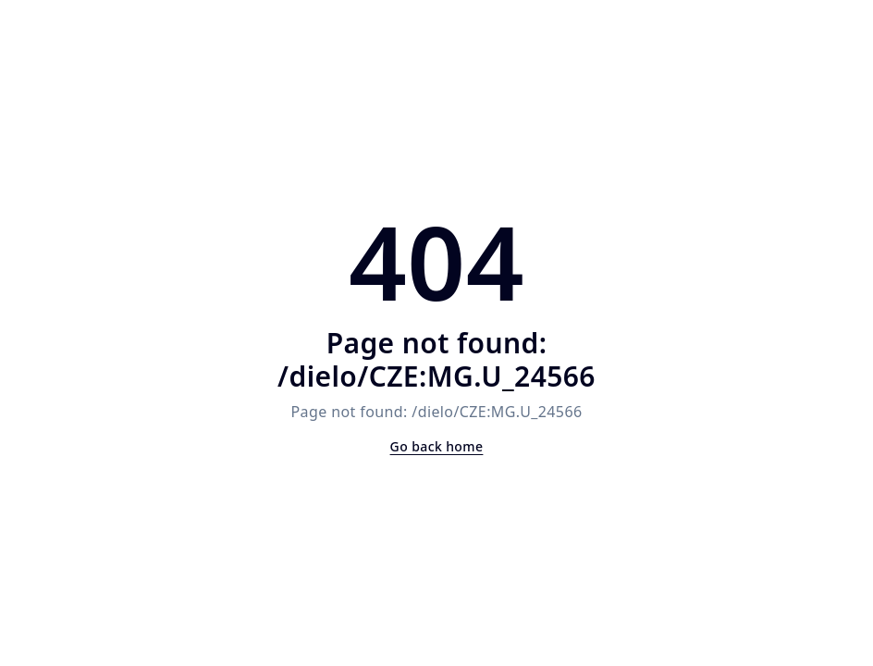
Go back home (437, 446)
